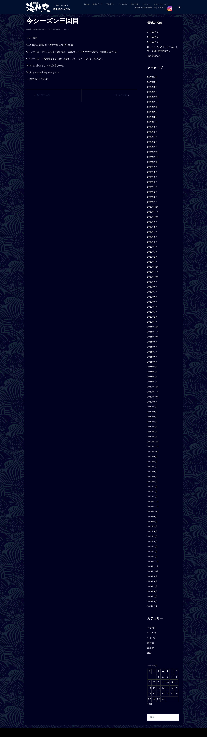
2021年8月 (152, 346)
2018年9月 (152, 516)
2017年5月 (152, 596)
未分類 (150, 642)
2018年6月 (152, 531)
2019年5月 (152, 476)
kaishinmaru (39, 29)
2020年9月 (152, 401)
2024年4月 (152, 187)
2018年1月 (152, 556)
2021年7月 (152, 351)
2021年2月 (152, 376)
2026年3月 (152, 82)
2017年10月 (153, 571)
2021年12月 (153, 326)
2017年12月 (153, 561)
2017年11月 (153, 566)
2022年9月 (152, 282)
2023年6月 (152, 237)
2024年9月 (152, 167)
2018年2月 (152, 551)
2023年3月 (152, 252)
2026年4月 (152, 77)
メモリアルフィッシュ (163, 4)
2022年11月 (153, 272)
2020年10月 (153, 396)
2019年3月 (152, 486)
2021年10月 (153, 336)
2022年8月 (152, 286)
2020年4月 (152, 421)
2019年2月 (152, 491)
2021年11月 (153, 331)
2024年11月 (153, 157)
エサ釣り (151, 627)
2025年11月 (153, 102)
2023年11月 (153, 212)
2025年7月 (152, 122)
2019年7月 (152, 466)
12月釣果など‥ (154, 56)
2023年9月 (152, 222)
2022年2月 (152, 317)
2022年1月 (152, 322)
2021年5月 (152, 362)
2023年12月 (153, 207)
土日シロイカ (120, 95)
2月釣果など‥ (153, 42)
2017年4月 (152, 601)
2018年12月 (153, 501)
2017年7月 (152, 586)
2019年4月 (152, 481)
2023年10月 (153, 217)
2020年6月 (152, 411)
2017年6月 (152, 591)
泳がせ (150, 647)
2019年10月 (153, 451)
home (86, 4)
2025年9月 (152, 112)
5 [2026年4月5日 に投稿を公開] (176, 677)
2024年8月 (152, 172)
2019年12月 (153, 441)
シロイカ (66, 29)
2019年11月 (153, 446)
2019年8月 (152, 461)
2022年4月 (152, 307)
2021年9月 (152, 341)
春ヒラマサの (43, 95)
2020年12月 (153, 386)
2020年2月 (152, 431)
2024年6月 (152, 177)
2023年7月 (152, 232)
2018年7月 (152, 526)
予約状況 (110, 4)
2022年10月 (153, 277)
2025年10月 (153, 107)
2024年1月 (152, 202)
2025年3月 (152, 142)
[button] (180, 7)
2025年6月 (152, 127)
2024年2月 (152, 197)
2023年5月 (152, 242)
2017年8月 (152, 581)
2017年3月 (152, 606)
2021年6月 (152, 356)
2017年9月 (152, 576)
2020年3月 (152, 426)
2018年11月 (153, 506)
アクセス (146, 4)
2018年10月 (153, 511)
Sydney (73, 732)
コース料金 (122, 4)
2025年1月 (152, 147)
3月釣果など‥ (153, 37)
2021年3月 (152, 371)
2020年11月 (153, 391)
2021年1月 (152, 381)
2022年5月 (152, 302)
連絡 (149, 652)
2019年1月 (152, 496)
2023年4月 (152, 247)
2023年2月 (152, 257)
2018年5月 (152, 536)
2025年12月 (153, 97)
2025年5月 (152, 132)
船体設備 (134, 4)
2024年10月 (153, 162)
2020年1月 (152, 436)
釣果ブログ (97, 4)
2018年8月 (152, 521)
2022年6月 (152, 297)
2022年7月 (152, 291)
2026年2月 (152, 87)
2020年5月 (152, 416)
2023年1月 (152, 262)
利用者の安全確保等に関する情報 (149, 7)
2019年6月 (152, 471)
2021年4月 (152, 366)
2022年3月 (152, 312)
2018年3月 (152, 546)
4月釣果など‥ (153, 32)
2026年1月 (152, 92)
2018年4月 (152, 541)
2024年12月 (153, 152)
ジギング (151, 637)
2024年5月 (152, 182)
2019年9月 (152, 456)
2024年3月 (152, 192)
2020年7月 (152, 406)
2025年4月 (152, 137)
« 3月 (149, 703)
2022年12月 (153, 267)
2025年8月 (152, 117)
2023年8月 (152, 227)
